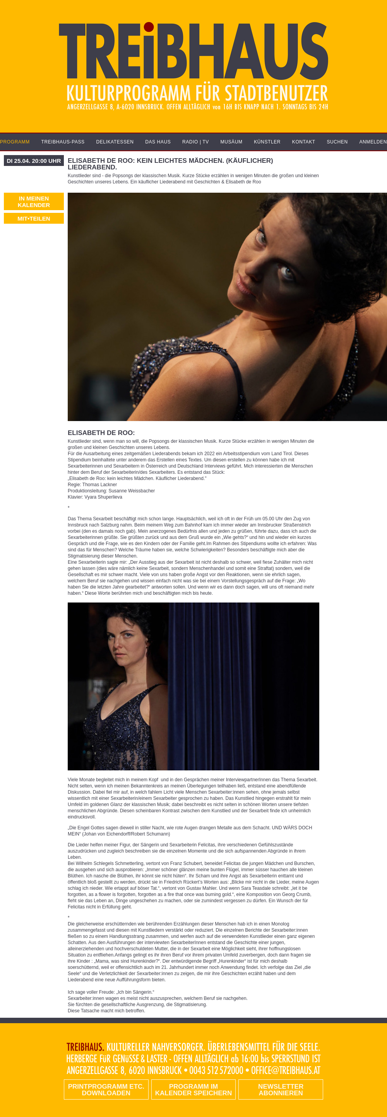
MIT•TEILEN (33, 218)
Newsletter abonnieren (280, 1090)
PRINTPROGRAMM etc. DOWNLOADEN (106, 1090)
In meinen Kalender (34, 201)
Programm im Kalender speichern (193, 1090)
